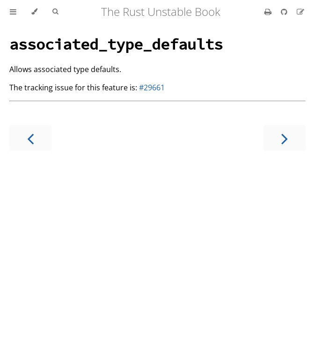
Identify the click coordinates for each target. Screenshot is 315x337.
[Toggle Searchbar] (55, 11)
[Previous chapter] (30, 138)
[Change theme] (34, 11)
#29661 (152, 87)
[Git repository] (285, 12)
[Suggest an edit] (300, 12)
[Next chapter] (285, 138)
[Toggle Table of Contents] (13, 11)
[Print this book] (269, 12)
